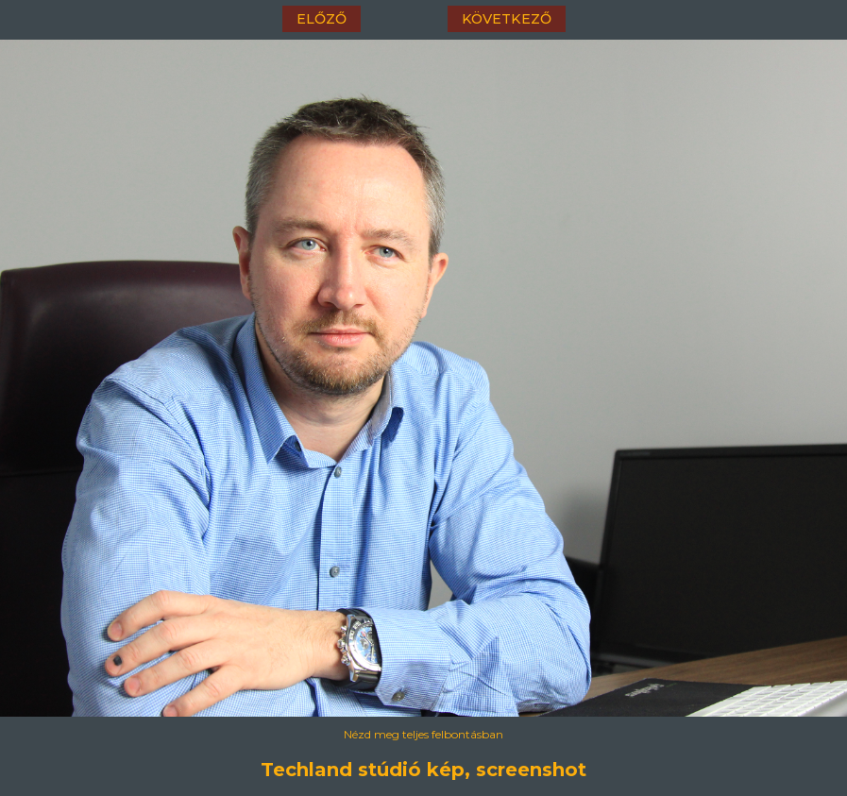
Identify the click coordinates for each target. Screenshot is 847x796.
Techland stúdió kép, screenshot (423, 769)
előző (321, 18)
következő (506, 18)
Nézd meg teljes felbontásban (423, 734)
